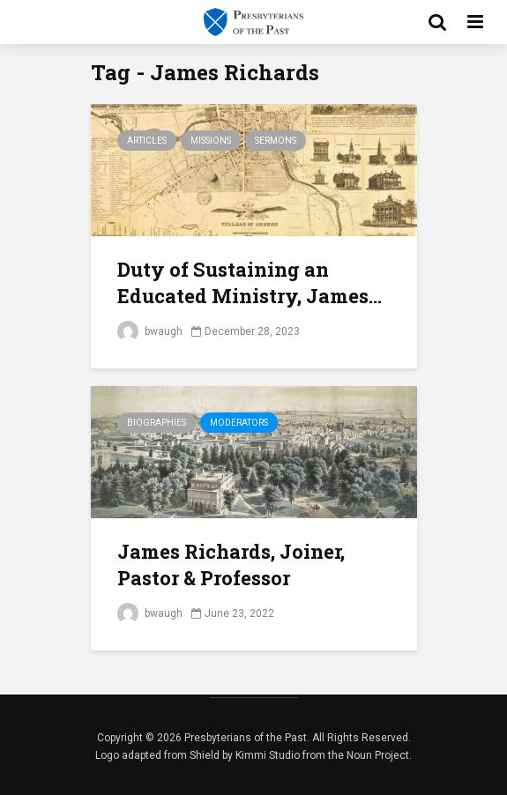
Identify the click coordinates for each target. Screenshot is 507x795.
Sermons (275, 140)
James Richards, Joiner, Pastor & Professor (231, 565)
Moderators (239, 422)
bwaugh (150, 331)
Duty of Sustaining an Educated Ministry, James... (249, 282)
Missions (210, 140)
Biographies (156, 422)
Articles (147, 140)
